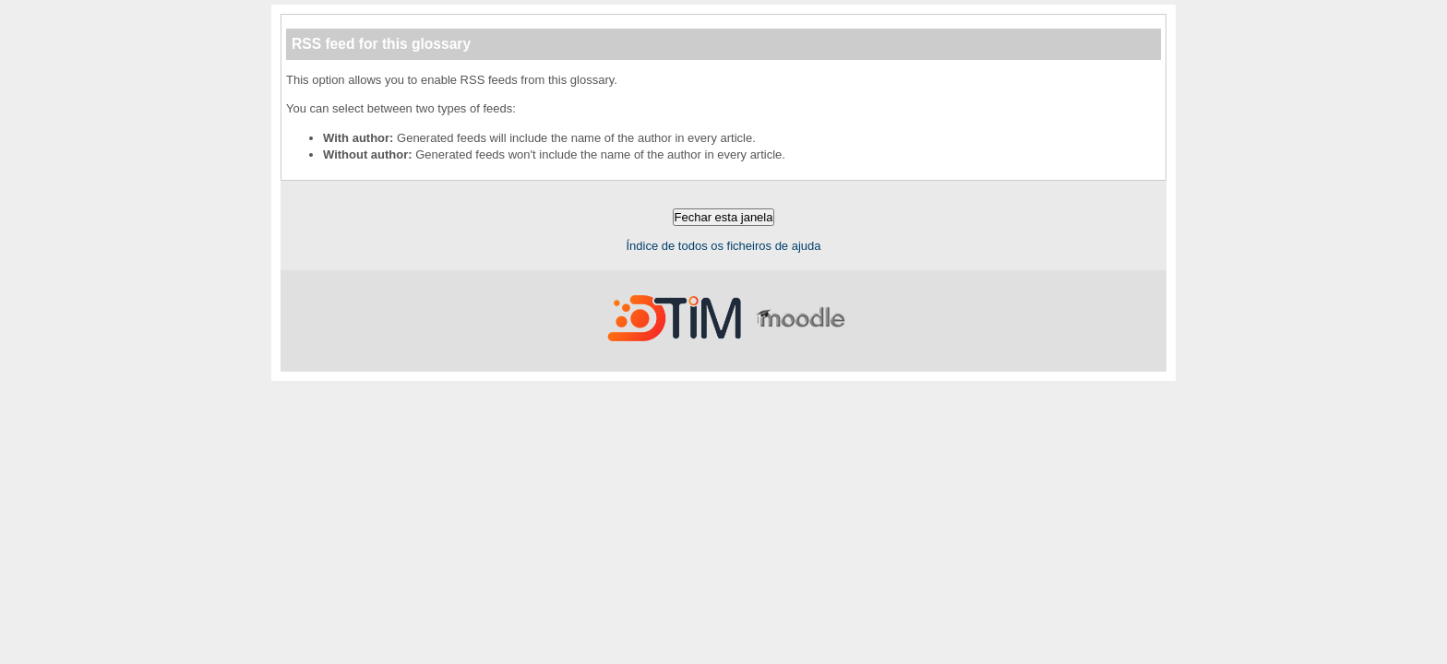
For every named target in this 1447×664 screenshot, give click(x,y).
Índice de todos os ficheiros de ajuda (723, 246)
